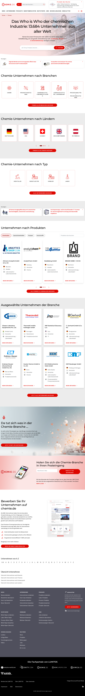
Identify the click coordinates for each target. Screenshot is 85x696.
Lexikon (3, 635)
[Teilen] (78, 11)
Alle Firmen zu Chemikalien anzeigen (42, 291)
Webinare (22, 645)
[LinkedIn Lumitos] (83, 686)
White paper (23, 640)
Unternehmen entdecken (27, 595)
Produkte (22, 637)
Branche (55, 39)
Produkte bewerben (44, 603)
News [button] (3, 11)
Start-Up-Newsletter (7, 600)
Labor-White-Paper (6, 617)
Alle (19, 4)
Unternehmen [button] (10, 11)
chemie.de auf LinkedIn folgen (72, 610)
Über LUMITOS (19, 681)
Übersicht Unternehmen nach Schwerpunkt (13, 580)
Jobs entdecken (43, 615)
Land (61, 39)
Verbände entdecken (25, 600)
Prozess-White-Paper (7, 620)
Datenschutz (18, 686)
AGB (11, 686)
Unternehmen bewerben (26, 603)
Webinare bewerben (25, 617)
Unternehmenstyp (37, 40)
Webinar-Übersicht (25, 620)
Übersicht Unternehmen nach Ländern (11, 583)
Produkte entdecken (44, 595)
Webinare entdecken (25, 615)
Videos (3, 642)
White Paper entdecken (7, 615)
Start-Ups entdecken (25, 597)
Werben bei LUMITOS (7, 681)
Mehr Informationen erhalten (15, 546)
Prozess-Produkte (44, 600)
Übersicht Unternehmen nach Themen (11, 578)
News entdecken (5, 595)
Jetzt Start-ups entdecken (14, 445)
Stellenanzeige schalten (45, 620)
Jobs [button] (47, 11)
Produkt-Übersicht (44, 605)
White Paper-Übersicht (7, 625)
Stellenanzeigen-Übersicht (46, 623)
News (21, 635)
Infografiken (4, 637)
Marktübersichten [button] (30, 11)
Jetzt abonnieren (73, 607)
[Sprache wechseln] (81, 11)
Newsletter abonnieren (70, 471)
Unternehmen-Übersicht (27, 605)
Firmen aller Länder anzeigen (42, 150)
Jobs (21, 642)
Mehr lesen (41, 483)
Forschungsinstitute (6, 640)
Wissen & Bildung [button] (55, 11)
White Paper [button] (41, 11)
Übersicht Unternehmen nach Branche (11, 575)
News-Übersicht (5, 603)
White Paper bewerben (7, 623)
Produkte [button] (19, 11)
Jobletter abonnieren (45, 617)
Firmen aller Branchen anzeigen (42, 105)
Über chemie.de (30, 681)
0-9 (3, 562)
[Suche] (44, 5)
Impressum (4, 686)
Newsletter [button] (66, 11)
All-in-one (23, 648)
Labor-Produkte (43, 597)
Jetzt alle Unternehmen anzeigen (42, 395)
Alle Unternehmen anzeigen (42, 193)
